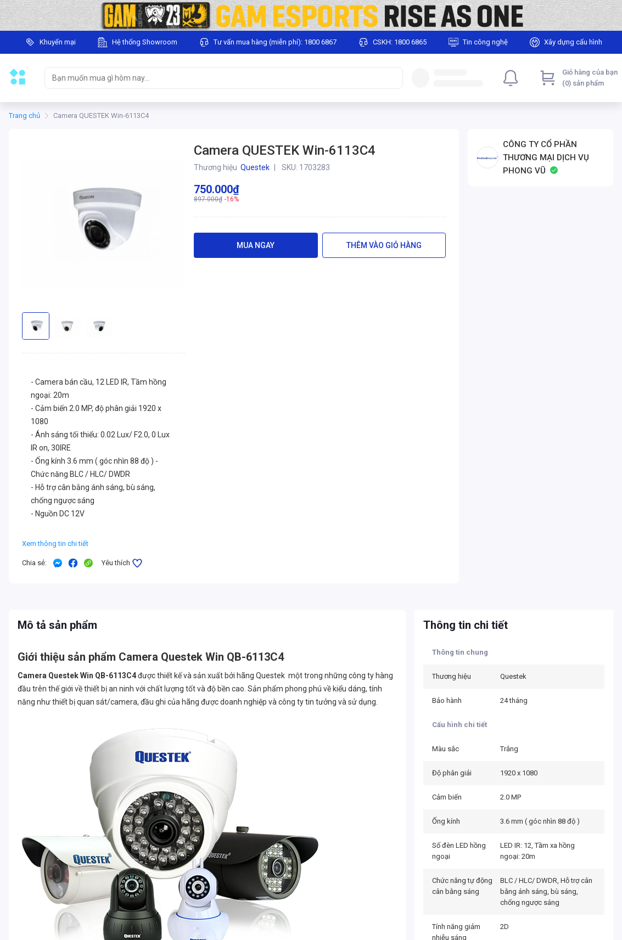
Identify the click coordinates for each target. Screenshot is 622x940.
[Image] (311, 15)
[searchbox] (214, 78)
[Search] (392, 78)
